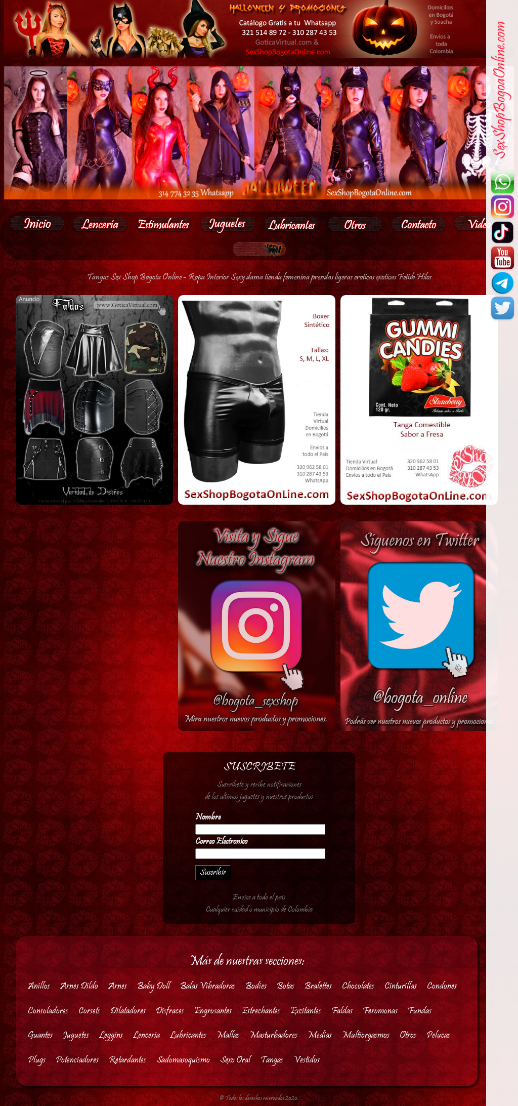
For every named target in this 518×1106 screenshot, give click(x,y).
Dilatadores (128, 1011)
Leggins (111, 1035)
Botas (285, 986)
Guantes (40, 1035)
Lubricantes (188, 1035)
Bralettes (318, 986)
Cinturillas (400, 986)
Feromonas (380, 1011)
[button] (99, 224)
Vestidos (306, 1060)
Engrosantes (213, 1011)
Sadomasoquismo (183, 1060)
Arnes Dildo (79, 986)
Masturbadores (273, 1035)
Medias (320, 1035)
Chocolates (358, 986)
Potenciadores (77, 1060)
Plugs (37, 1060)
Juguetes (76, 1035)
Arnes (117, 986)
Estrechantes (261, 1011)
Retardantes (127, 1060)
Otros (408, 1035)
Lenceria (146, 1035)
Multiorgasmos (366, 1035)
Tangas (272, 1060)
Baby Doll (153, 986)
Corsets (89, 1011)
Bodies (256, 986)
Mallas (228, 1035)
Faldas (342, 1011)
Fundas (419, 1011)
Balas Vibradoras (207, 986)
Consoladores (48, 1011)
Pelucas (438, 1035)
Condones (442, 986)
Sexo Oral (235, 1060)
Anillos (39, 986)
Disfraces (170, 1011)
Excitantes (305, 1011)
